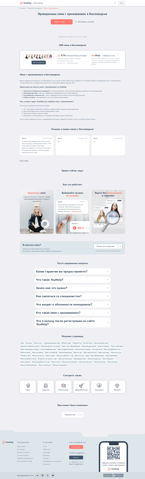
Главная (23, 8)
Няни (22, 343)
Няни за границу (103, 346)
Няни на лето (55, 362)
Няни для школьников (69, 362)
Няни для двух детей (89, 346)
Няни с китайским (51, 352)
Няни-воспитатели (90, 352)
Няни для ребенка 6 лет (112, 349)
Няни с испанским (44, 365)
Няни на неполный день (28, 365)
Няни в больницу (100, 362)
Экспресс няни (25, 356)
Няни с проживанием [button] (51, 8)
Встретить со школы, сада (47, 359)
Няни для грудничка (60, 365)
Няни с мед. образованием (95, 356)
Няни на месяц (25, 352)
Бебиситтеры (66, 343)
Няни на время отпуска (28, 359)
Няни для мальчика (65, 359)
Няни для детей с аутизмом (50, 346)
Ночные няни (87, 343)
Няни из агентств (38, 356)
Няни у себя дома (117, 346)
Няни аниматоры (111, 356)
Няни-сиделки (25, 362)
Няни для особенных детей (29, 346)
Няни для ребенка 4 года (41, 362)
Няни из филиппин (65, 352)
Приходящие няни (80, 359)
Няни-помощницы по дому (29, 349)
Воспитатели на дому (83, 349)
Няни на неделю (37, 352)
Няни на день (50, 356)
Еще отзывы (24, 161)
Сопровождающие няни (52, 343)
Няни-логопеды (103, 352)
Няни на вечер (112, 362)
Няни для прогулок (85, 362)
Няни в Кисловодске (36, 8)
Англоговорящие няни (48, 349)
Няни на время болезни (66, 349)
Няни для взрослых (94, 359)
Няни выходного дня (101, 343)
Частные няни (97, 349)
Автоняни (29, 343)
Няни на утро (79, 356)
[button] (39, 3)
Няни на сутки (116, 352)
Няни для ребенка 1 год (65, 356)
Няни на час (38, 343)
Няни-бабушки (108, 359)
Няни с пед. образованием (71, 346)
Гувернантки (77, 343)
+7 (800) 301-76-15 (76, 462)
